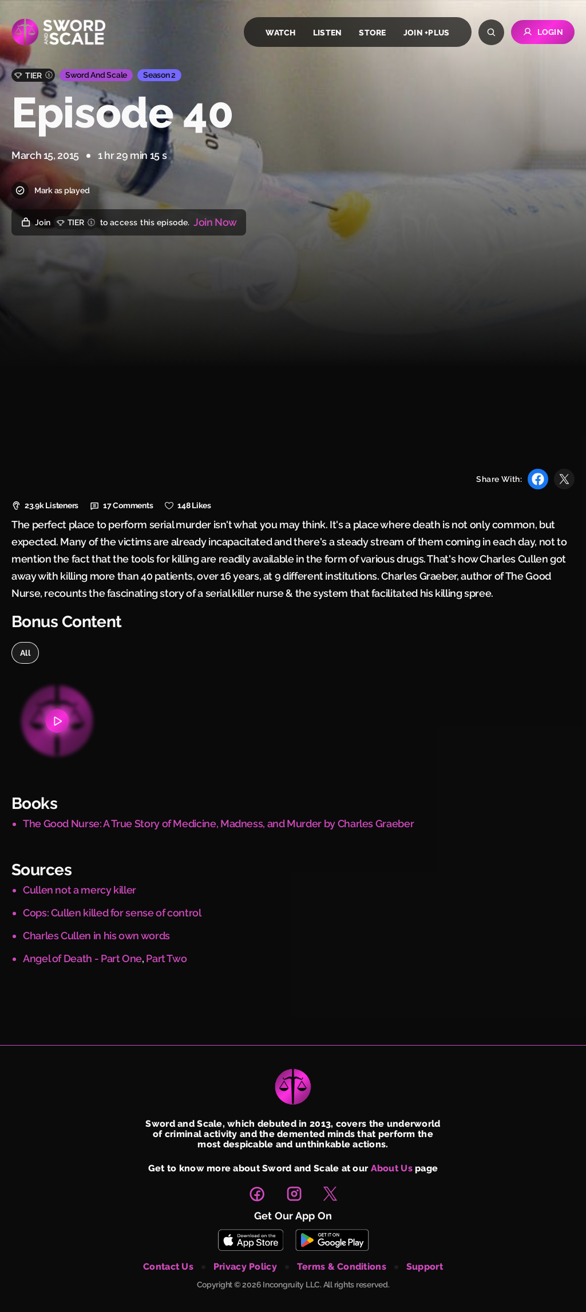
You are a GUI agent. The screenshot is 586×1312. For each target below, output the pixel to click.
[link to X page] (330, 1193)
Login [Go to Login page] (542, 32)
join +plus (426, 32)
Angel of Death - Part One (82, 958)
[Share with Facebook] (538, 479)
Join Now (215, 222)
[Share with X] (564, 479)
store (372, 32)
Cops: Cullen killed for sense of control (112, 913)
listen (327, 32)
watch (280, 32)
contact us (168, 1267)
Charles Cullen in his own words (96, 936)
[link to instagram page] (294, 1193)
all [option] (25, 652)
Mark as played (50, 190)
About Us (392, 1168)
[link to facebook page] (257, 1193)
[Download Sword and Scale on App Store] (250, 1240)
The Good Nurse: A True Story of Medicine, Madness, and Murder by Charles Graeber (218, 823)
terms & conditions (341, 1267)
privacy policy (245, 1267)
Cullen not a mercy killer (79, 890)
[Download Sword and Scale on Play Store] (332, 1240)
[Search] (491, 32)
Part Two (166, 958)
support (424, 1267)
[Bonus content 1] (57, 721)
